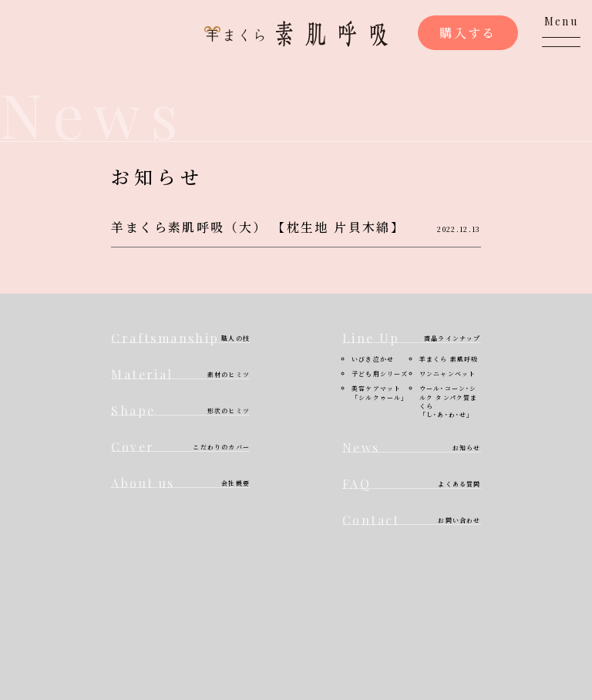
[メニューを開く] (561, 31)
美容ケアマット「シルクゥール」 (380, 392)
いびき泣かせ (373, 359)
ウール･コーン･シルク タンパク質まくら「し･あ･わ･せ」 (448, 401)
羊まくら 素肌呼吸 (449, 359)
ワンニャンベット (447, 373)
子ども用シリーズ (380, 373)
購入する (467, 33)
